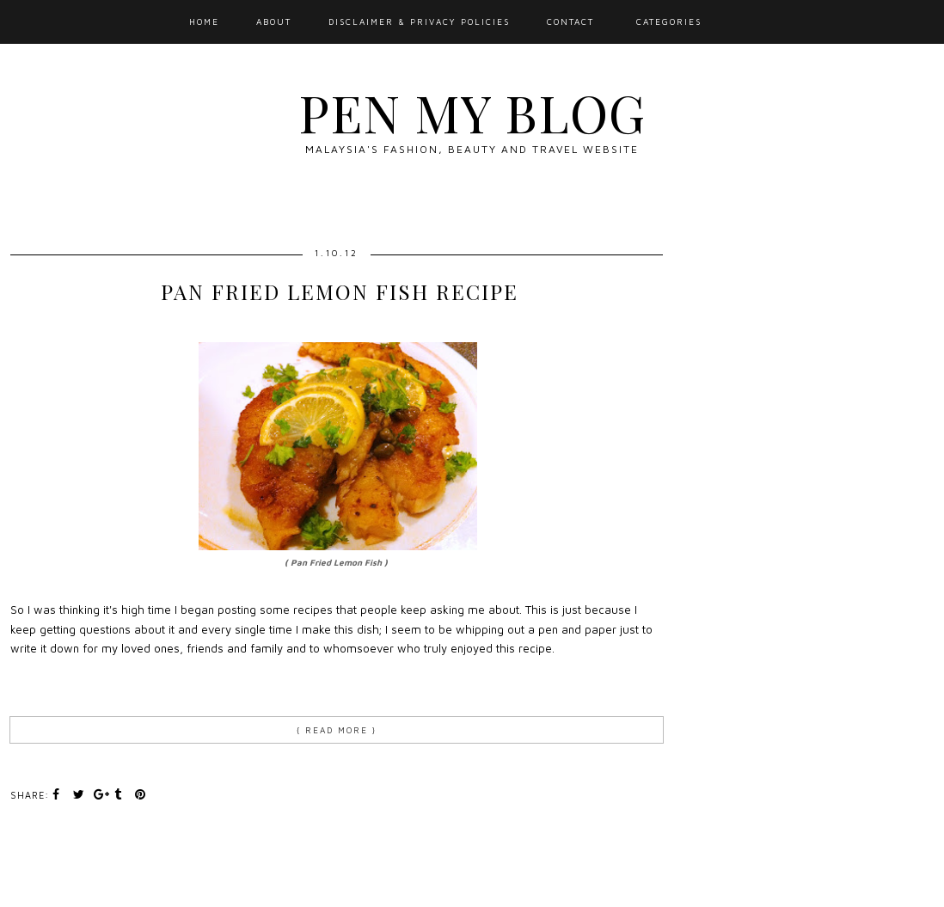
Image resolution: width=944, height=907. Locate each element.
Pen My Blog (472, 111)
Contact (570, 21)
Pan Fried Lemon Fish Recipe (339, 291)
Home (204, 21)
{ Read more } (337, 730)
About (273, 21)
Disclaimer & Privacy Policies (419, 21)
